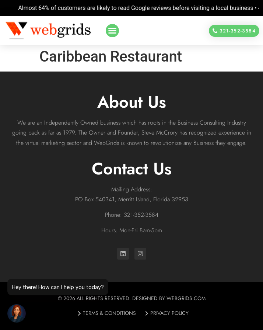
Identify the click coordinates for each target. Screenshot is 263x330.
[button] (112, 30)
